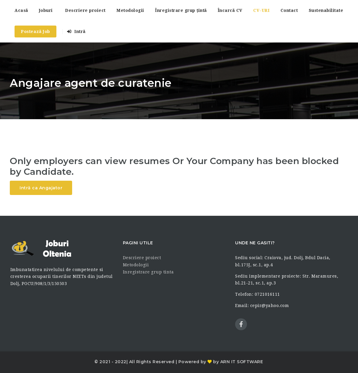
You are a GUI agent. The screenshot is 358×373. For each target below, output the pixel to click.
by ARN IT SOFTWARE (237, 361)
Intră (76, 31)
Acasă (21, 10)
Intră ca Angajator (41, 188)
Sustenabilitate (326, 10)
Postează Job (35, 31)
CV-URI (261, 10)
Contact (289, 10)
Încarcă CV (230, 10)
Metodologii (130, 10)
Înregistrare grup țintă (181, 10)
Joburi (46, 10)
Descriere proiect (85, 10)
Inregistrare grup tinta (148, 272)
